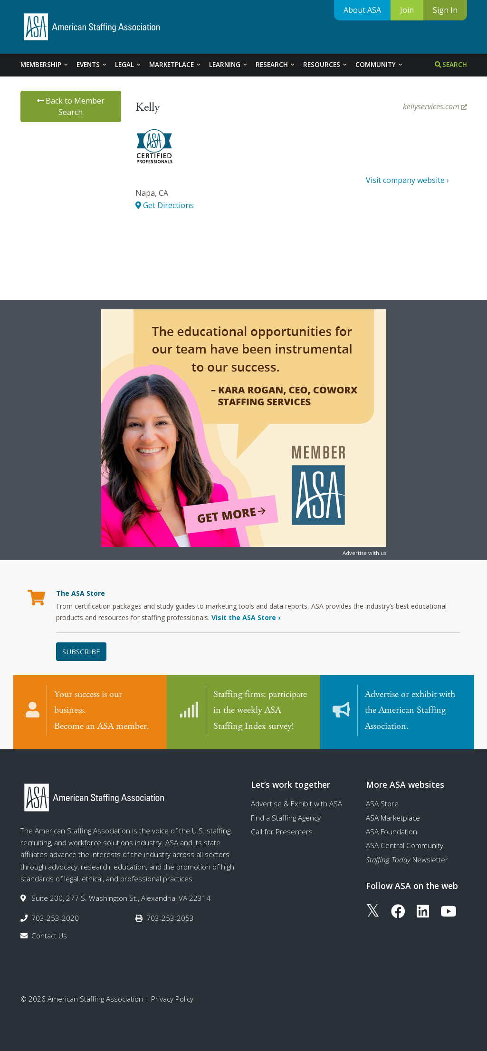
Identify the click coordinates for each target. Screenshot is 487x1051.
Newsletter (407, 859)
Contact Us (49, 935)
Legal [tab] (128, 64)
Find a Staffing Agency (286, 817)
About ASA (362, 10)
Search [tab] (451, 64)
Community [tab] (379, 64)
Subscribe (81, 651)
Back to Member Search (71, 106)
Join (407, 10)
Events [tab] (91, 64)
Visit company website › (407, 180)
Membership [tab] (44, 64)
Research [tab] (276, 64)
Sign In (445, 10)
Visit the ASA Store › (245, 617)
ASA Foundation (391, 831)
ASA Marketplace (393, 817)
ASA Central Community (404, 845)
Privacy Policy (172, 998)
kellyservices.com (435, 106)
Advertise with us (364, 552)
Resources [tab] (325, 64)
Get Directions (164, 205)
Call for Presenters (282, 831)
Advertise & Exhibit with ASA (296, 803)
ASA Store (382, 803)
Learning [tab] (228, 64)
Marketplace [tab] (175, 64)
